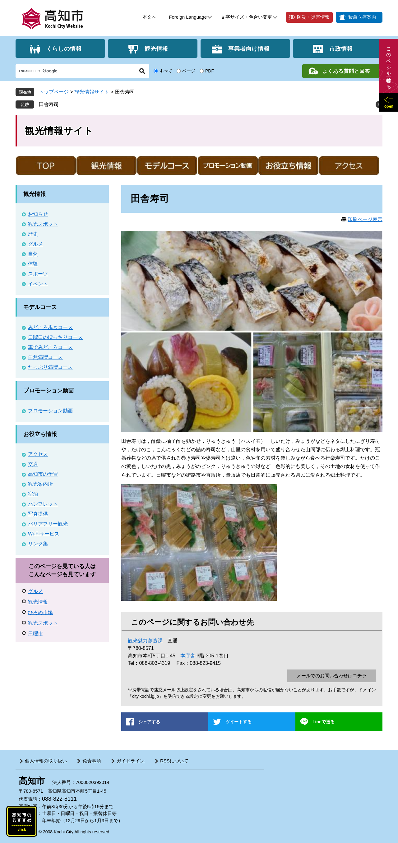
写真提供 (38, 513)
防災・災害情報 (313, 17)
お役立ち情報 (40, 434)
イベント (38, 283)
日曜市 (35, 633)
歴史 (33, 234)
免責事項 (91, 760)
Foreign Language (188, 17)
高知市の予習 (43, 474)
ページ (188, 70)
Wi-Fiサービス (43, 533)
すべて (165, 70)
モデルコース (40, 307)
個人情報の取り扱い (46, 760)
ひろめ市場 (40, 612)
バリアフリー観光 (48, 523)
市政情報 (341, 48)
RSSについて (174, 760)
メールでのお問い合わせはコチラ (332, 675)
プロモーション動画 (48, 390)
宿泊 (33, 494)
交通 (33, 464)
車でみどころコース (50, 347)
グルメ (35, 244)
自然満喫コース (45, 357)
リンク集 (38, 543)
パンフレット (43, 504)
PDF (209, 70)
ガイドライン (131, 760)
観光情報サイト (91, 92)
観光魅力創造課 (145, 640)
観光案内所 (40, 484)
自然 (33, 254)
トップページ (54, 92)
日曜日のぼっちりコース (55, 337)
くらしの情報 (64, 48)
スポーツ (38, 273)
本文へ (149, 17)
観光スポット (43, 224)
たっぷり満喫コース (50, 367)
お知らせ (38, 214)
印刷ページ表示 (365, 219)
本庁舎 (187, 655)
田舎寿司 (49, 104)
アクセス (38, 454)
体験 (33, 263)
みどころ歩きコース (50, 327)
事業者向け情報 (249, 48)
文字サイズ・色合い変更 (246, 17)
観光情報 (156, 48)
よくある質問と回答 (346, 71)
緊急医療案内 (362, 17)
